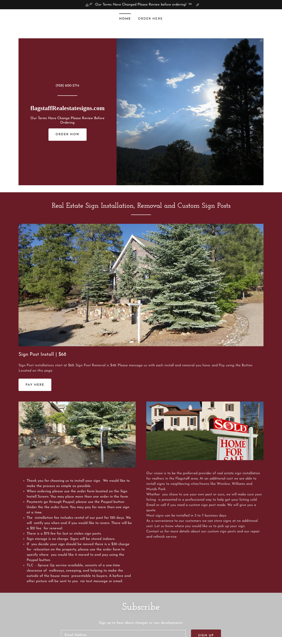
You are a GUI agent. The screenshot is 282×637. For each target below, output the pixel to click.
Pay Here (35, 385)
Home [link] (125, 18)
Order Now (68, 134)
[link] (67, 109)
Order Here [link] (150, 18)
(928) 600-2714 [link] (67, 85)
